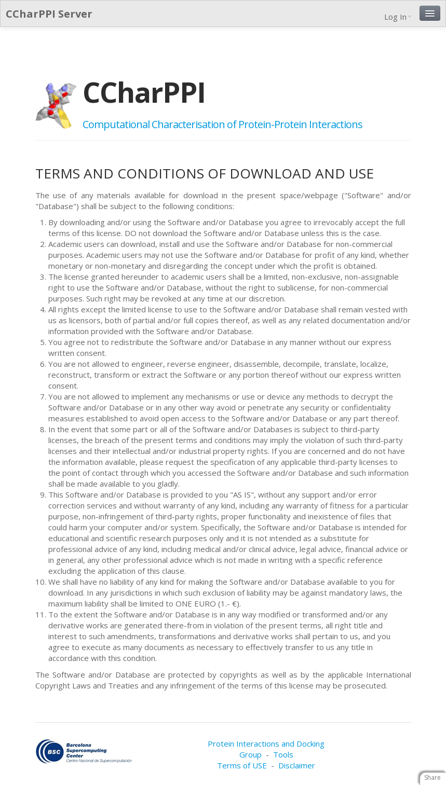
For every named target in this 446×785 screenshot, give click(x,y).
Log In (398, 16)
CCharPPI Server (49, 14)
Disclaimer (296, 765)
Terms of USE (242, 765)
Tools (283, 754)
